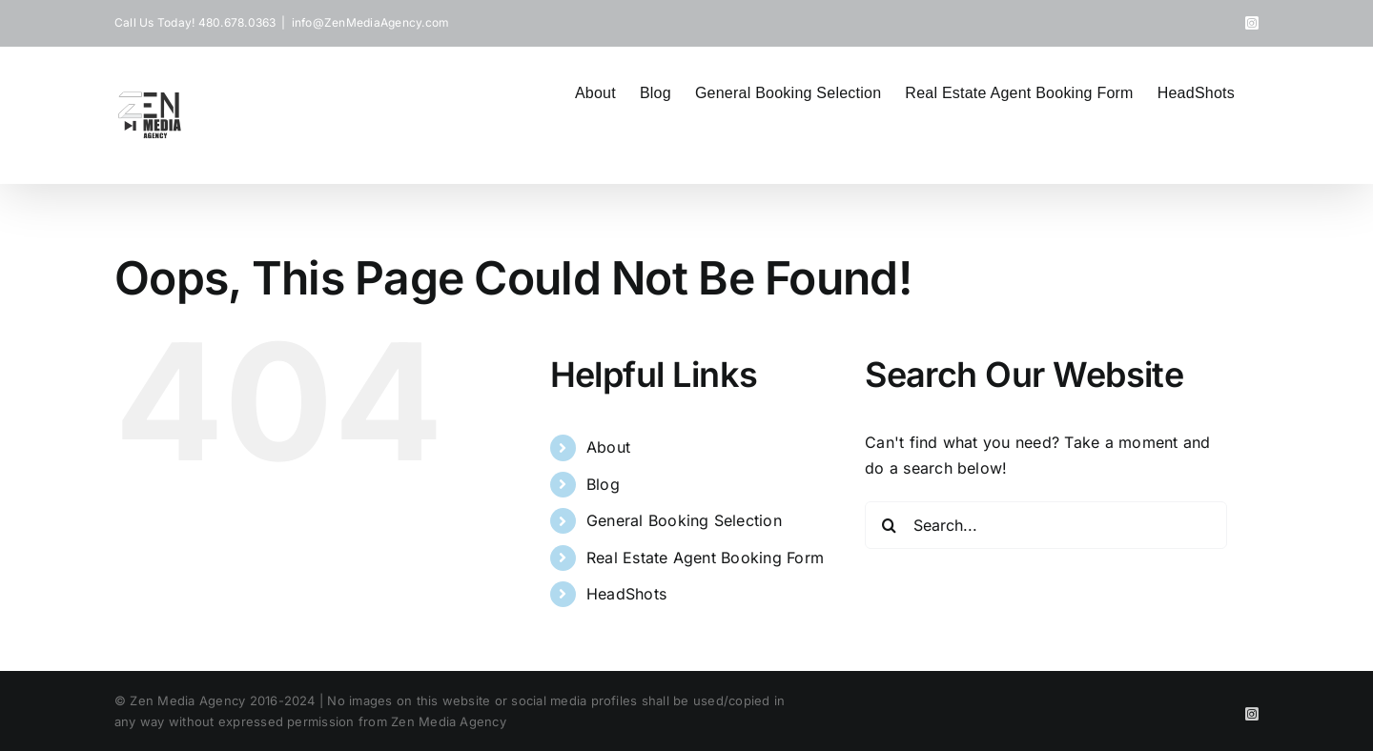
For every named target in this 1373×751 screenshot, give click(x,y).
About (608, 447)
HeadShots (626, 593)
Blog (603, 484)
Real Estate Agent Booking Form (705, 557)
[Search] (888, 525)
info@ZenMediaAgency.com (371, 22)
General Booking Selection (684, 520)
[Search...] (1046, 525)
